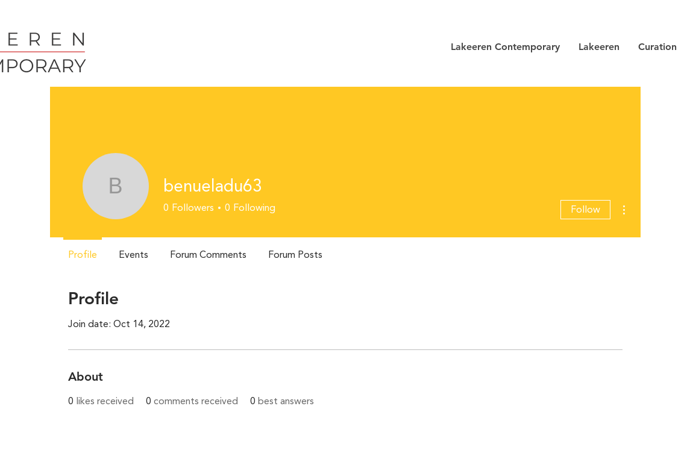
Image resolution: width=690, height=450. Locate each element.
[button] (505, 47)
